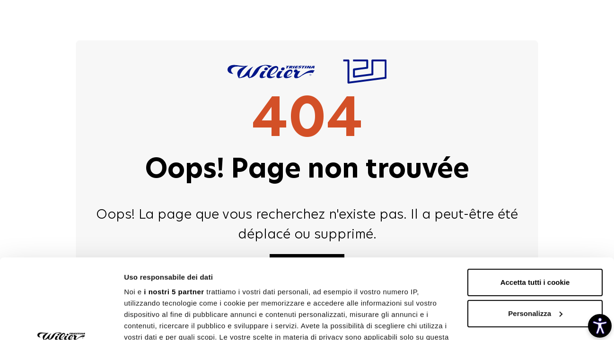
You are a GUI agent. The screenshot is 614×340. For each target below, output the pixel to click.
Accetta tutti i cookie (535, 208)
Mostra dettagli (149, 321)
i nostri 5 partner (174, 217)
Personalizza (535, 239)
